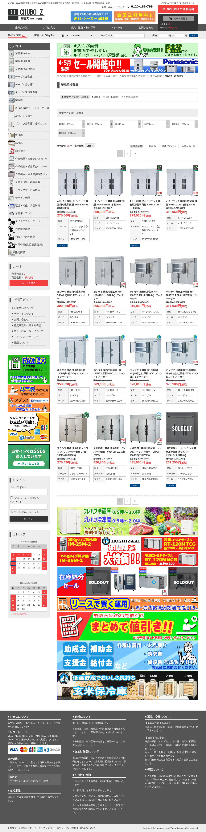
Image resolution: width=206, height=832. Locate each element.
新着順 (152, 146)
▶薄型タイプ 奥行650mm (75, 97)
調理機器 (16, 151)
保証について (20, 342)
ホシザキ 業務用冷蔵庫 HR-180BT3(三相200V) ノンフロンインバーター (109, 373)
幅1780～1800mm (67, 133)
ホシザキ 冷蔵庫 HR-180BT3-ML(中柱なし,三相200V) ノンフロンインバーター (182, 373)
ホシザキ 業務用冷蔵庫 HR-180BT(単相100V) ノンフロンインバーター (72, 373)
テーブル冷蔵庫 (20, 77)
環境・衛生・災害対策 (24, 206)
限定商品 (16, 252)
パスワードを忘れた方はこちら (24, 512)
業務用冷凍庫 (19, 61)
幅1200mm (149, 124)
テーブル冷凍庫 (20, 85)
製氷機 (15, 100)
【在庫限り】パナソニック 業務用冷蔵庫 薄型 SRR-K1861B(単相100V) (181, 451)
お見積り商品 (19, 229)
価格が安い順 (169, 146)
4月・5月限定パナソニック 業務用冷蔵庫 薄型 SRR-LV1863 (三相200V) (145, 204)
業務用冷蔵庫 (19, 53)
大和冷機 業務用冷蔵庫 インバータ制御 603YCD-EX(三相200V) (109, 451)
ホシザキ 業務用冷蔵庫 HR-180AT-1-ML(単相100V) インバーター (146, 295)
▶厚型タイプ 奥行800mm (105, 97)
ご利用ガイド (167, 3)
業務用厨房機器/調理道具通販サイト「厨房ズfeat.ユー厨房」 (88, 76)
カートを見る (28, 283)
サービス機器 (19, 198)
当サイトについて (22, 313)
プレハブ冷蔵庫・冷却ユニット (27, 125)
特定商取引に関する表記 (26, 325)
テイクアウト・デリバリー (26, 221)
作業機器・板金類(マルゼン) (27, 159)
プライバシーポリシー (25, 336)
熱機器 (15, 143)
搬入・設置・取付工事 (83, 27)
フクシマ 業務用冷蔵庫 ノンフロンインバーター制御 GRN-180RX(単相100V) (72, 451)
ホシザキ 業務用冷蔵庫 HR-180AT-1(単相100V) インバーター (73, 295)
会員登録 (23, 828)
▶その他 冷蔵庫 (129, 97)
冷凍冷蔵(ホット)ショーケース (28, 108)
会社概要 (12, 828)
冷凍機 (15, 135)
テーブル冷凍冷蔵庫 (23, 92)
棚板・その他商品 (21, 237)
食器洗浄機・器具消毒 (24, 182)
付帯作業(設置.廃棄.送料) (25, 245)
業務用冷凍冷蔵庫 (21, 69)
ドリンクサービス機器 (24, 190)
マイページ (117, 27)
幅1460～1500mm (180, 124)
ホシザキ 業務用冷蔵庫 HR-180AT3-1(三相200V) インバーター (109, 295)
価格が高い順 (188, 146)
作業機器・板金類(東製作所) (27, 174)
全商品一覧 (21, 27)
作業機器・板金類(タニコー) (27, 167)
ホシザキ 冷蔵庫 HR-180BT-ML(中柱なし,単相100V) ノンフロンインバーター (146, 373)
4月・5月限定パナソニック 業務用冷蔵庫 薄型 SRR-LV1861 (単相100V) (72, 204)
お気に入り (49, 27)
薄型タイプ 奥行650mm (150, 76)
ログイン (178, 3)
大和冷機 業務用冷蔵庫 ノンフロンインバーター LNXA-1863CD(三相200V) (146, 451)
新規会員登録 (188, 3)
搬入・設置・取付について (27, 331)
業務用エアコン (20, 213)
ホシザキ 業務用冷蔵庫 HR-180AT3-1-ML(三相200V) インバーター (181, 295)
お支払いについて (22, 308)
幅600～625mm (66, 124)
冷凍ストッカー (20, 116)
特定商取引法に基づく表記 (81, 828)
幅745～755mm (94, 124)
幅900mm (119, 124)
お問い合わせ (146, 27)
